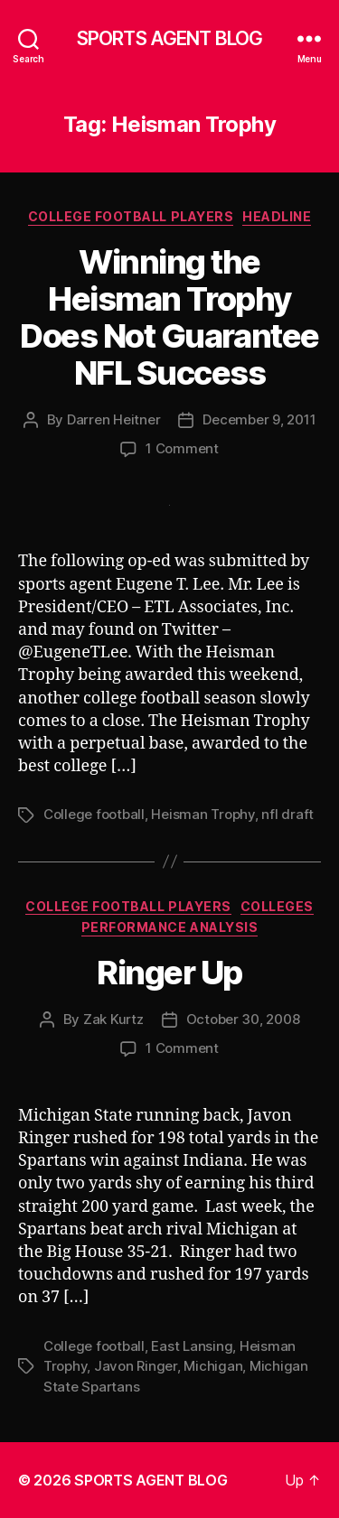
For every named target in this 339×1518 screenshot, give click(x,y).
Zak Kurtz (113, 1019)
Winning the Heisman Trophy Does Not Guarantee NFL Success (169, 317)
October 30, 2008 (243, 1019)
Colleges (277, 906)
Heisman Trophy (202, 814)
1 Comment (182, 448)
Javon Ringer (135, 1365)
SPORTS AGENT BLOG (169, 38)
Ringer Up (169, 972)
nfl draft (287, 814)
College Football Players (130, 216)
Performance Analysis (169, 927)
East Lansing (191, 1346)
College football (94, 814)
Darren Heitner (113, 419)
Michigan (213, 1365)
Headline (276, 216)
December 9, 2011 (258, 419)
